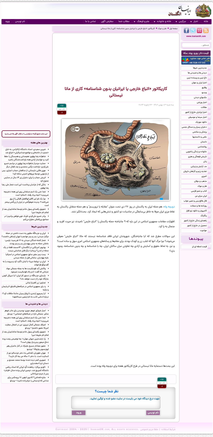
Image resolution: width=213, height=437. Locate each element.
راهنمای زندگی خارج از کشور (197, 221)
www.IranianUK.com (196, 36)
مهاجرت (205, 231)
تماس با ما (90, 21)
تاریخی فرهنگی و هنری (199, 157)
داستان (206, 142)
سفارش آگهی (107, 21)
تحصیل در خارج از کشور (199, 226)
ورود (7, 21)
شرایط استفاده (168, 429)
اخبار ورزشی (204, 103)
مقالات (206, 108)
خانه (206, 21)
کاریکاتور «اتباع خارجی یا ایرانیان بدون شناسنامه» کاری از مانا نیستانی (128, 28)
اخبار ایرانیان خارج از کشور (198, 112)
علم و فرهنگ (141, 21)
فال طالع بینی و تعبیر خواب (197, 201)
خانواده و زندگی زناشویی (198, 152)
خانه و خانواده (162, 21)
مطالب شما (123, 21)
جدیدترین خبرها (202, 68)
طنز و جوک (162, 28)
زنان (207, 162)
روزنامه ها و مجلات (200, 206)
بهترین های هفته (39, 143)
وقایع (206, 88)
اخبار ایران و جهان (201, 83)
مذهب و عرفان (202, 181)
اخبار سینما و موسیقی (199, 117)
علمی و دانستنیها (201, 137)
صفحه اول (173, 28)
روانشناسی (204, 147)
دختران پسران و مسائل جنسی (196, 127)
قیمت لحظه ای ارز (201, 247)
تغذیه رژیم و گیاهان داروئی (197, 172)
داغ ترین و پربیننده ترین (199, 78)
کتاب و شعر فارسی (201, 191)
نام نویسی (20, 21)
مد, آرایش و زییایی (201, 167)
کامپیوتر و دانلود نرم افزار (198, 211)
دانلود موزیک (203, 122)
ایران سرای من (203, 196)
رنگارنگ (206, 216)
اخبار (194, 21)
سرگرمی (180, 21)
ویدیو (206, 93)
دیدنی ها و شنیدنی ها (199, 73)
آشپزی (206, 177)
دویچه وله (169, 207)
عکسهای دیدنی (202, 98)
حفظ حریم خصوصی (149, 429)
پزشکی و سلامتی (202, 132)
